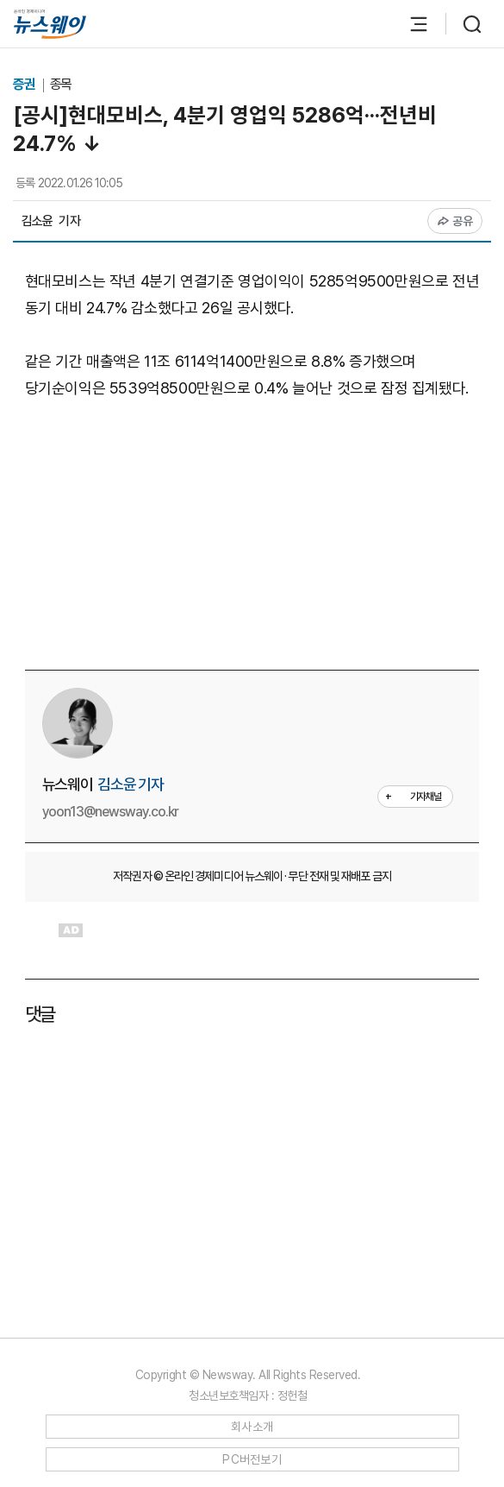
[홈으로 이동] (50, 24)
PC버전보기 (252, 1459)
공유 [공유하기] (455, 221)
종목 (61, 84)
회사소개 (252, 1426)
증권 (25, 84)
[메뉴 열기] (410, 24)
